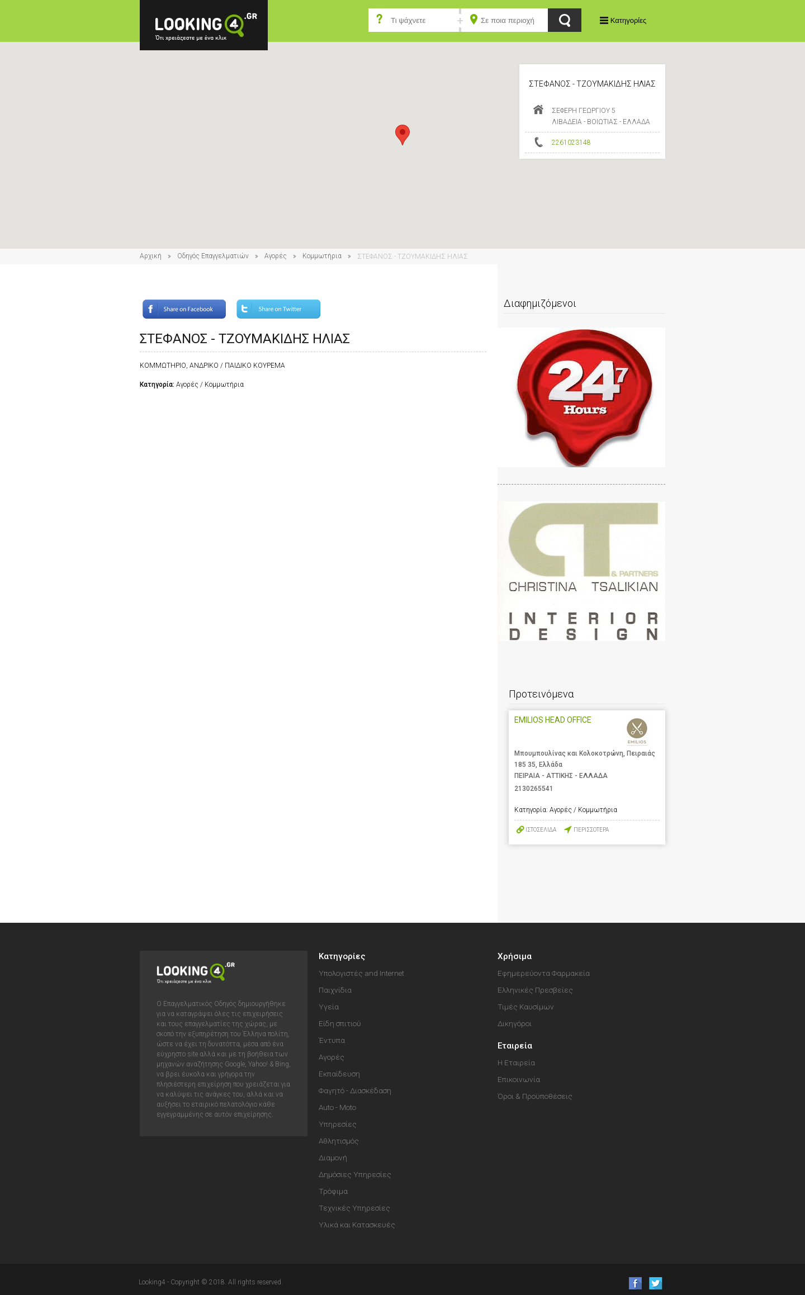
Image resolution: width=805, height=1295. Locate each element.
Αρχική (151, 256)
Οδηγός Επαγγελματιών (213, 256)
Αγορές (275, 256)
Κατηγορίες (628, 20)
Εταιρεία (515, 1046)
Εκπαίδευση (339, 1073)
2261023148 (571, 142)
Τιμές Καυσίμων (526, 1006)
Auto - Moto (337, 1107)
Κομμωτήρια (322, 256)
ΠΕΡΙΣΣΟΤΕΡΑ (591, 830)
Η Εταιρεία (516, 1062)
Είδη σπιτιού (340, 1023)
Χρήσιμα (515, 956)
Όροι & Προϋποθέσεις (535, 1096)
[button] (402, 135)
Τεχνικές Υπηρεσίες (354, 1207)
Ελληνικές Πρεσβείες (535, 989)
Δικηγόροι (515, 1023)
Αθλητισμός (339, 1140)
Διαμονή (333, 1157)
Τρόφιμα (333, 1191)
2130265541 (533, 789)
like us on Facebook (632, 1283)
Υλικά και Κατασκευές (357, 1224)
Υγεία (329, 1006)
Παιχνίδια (335, 989)
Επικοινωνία (519, 1079)
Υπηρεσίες (338, 1124)
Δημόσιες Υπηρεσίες (355, 1174)
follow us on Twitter (655, 1283)
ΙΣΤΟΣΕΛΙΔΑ (540, 830)
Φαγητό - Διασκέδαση (355, 1090)
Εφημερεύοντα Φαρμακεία (544, 973)
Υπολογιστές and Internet (361, 973)
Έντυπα (332, 1040)
